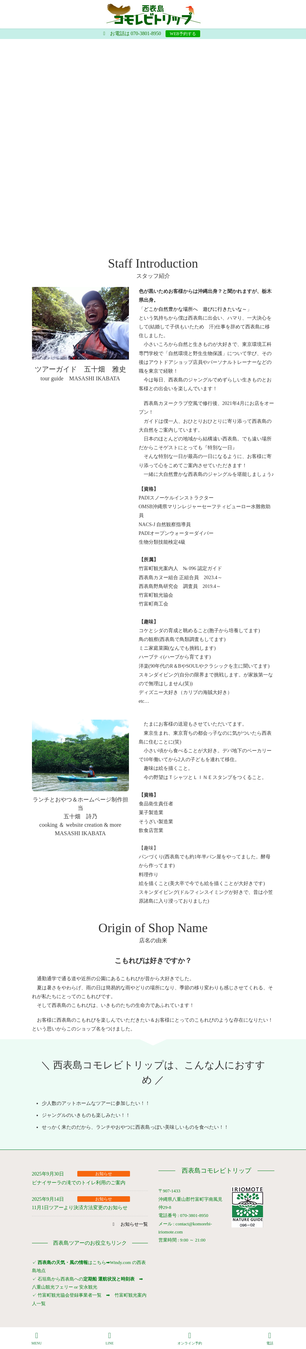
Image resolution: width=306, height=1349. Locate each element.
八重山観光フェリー (52, 1287)
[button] (129, 1224)
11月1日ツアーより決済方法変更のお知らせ (80, 1207)
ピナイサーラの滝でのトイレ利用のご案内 (78, 1182)
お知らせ (103, 1173)
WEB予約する (183, 33)
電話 (270, 1338)
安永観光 (87, 1287)
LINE (110, 1338)
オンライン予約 (189, 1338)
